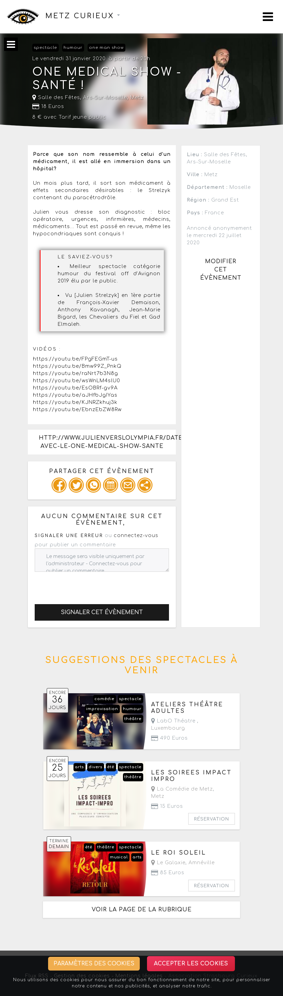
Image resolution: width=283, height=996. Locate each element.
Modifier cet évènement (220, 269)
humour (73, 47)
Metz (137, 97)
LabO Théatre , (175, 724)
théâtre (133, 719)
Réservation (211, 819)
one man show (106, 47)
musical (119, 857)
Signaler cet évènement (102, 612)
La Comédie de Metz (182, 789)
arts (79, 767)
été (110, 767)
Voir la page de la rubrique (142, 910)
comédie (104, 699)
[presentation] (87, 585)
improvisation (102, 709)
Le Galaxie (168, 862)
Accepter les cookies (191, 964)
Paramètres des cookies (94, 964)
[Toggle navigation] (268, 16)
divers (95, 767)
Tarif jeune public (82, 117)
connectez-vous (136, 535)
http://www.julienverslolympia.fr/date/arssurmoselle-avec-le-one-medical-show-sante (107, 442)
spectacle (45, 47)
